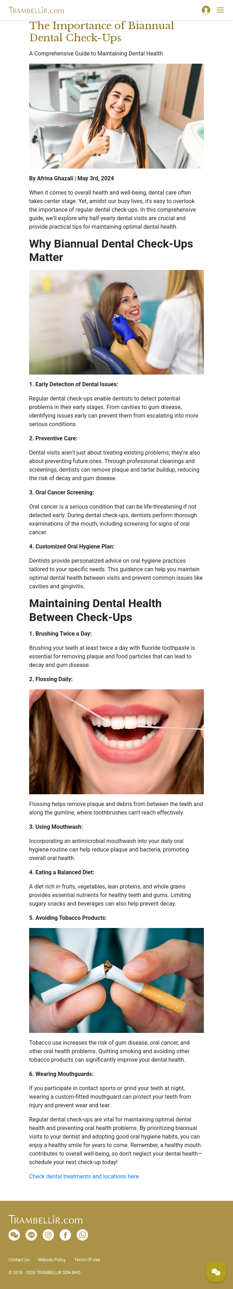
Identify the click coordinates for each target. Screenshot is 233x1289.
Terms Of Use (87, 1260)
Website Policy (52, 1260)
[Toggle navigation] (220, 10)
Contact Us (19, 1260)
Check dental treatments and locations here (84, 1176)
